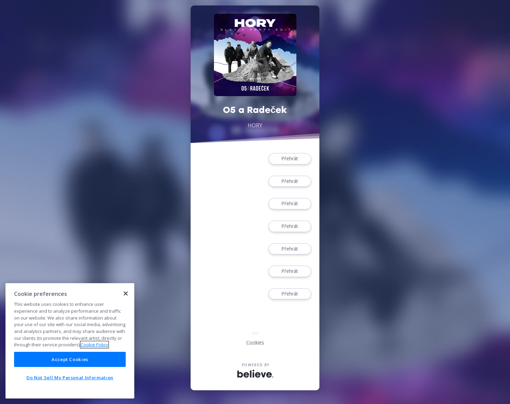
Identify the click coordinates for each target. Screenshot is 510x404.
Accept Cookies (70, 359)
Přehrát (290, 158)
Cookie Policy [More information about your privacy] (94, 345)
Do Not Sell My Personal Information (69, 377)
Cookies (255, 342)
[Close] (125, 293)
